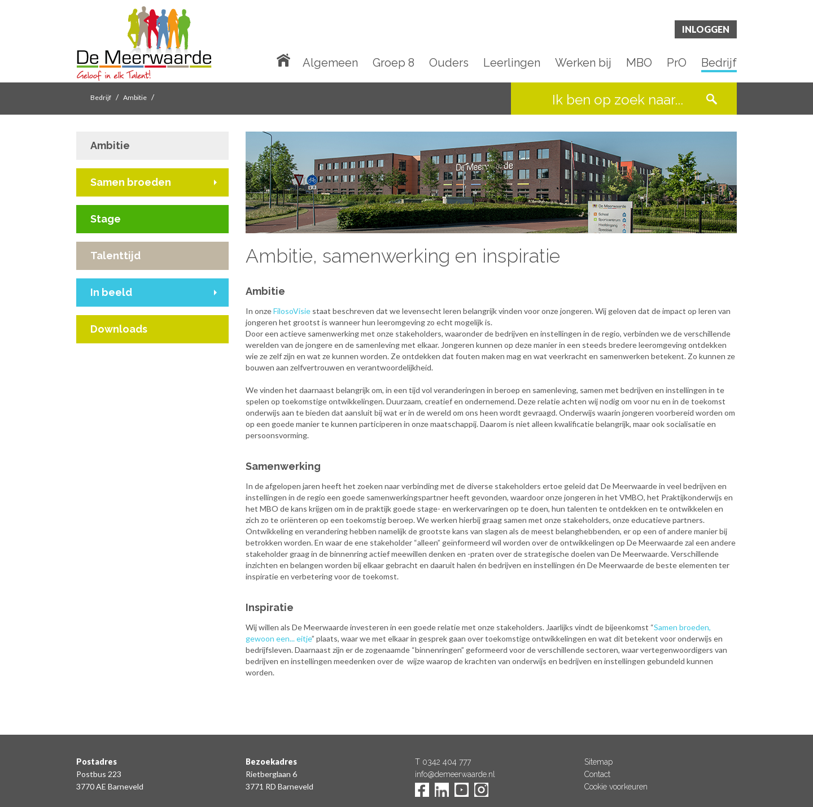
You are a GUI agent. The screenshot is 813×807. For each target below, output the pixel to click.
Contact (597, 774)
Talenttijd (115, 255)
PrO (677, 63)
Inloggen (705, 29)
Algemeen (330, 63)
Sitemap (598, 761)
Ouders (449, 63)
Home (286, 59)
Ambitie (135, 97)
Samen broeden (130, 182)
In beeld (111, 292)
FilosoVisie (292, 311)
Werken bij (583, 63)
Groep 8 (393, 63)
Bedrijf (719, 63)
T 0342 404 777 (443, 761)
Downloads (118, 329)
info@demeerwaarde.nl (455, 774)
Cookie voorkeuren (616, 786)
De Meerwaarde (144, 43)
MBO (639, 63)
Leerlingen (511, 63)
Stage (105, 219)
